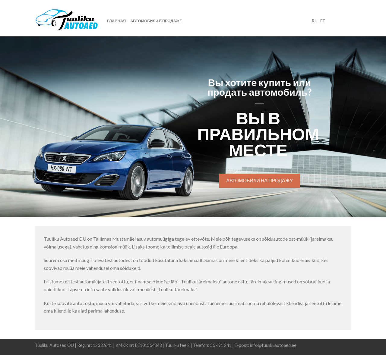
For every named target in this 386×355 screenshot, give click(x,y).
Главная (116, 20)
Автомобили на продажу (260, 180)
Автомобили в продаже (156, 20)
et (322, 20)
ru (314, 20)
